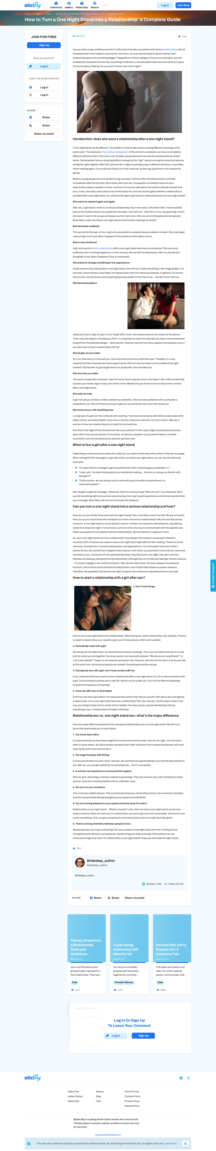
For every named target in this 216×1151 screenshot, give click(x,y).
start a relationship (103, 248)
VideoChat (73, 1091)
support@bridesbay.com (108, 1134)
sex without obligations (115, 152)
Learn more (170, 1143)
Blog (98, 1096)
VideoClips (73, 1101)
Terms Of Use (131, 1091)
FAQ (98, 1101)
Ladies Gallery (75, 1096)
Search (100, 1091)
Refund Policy (131, 1106)
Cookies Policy (132, 1096)
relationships (170, 49)
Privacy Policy (132, 1101)
